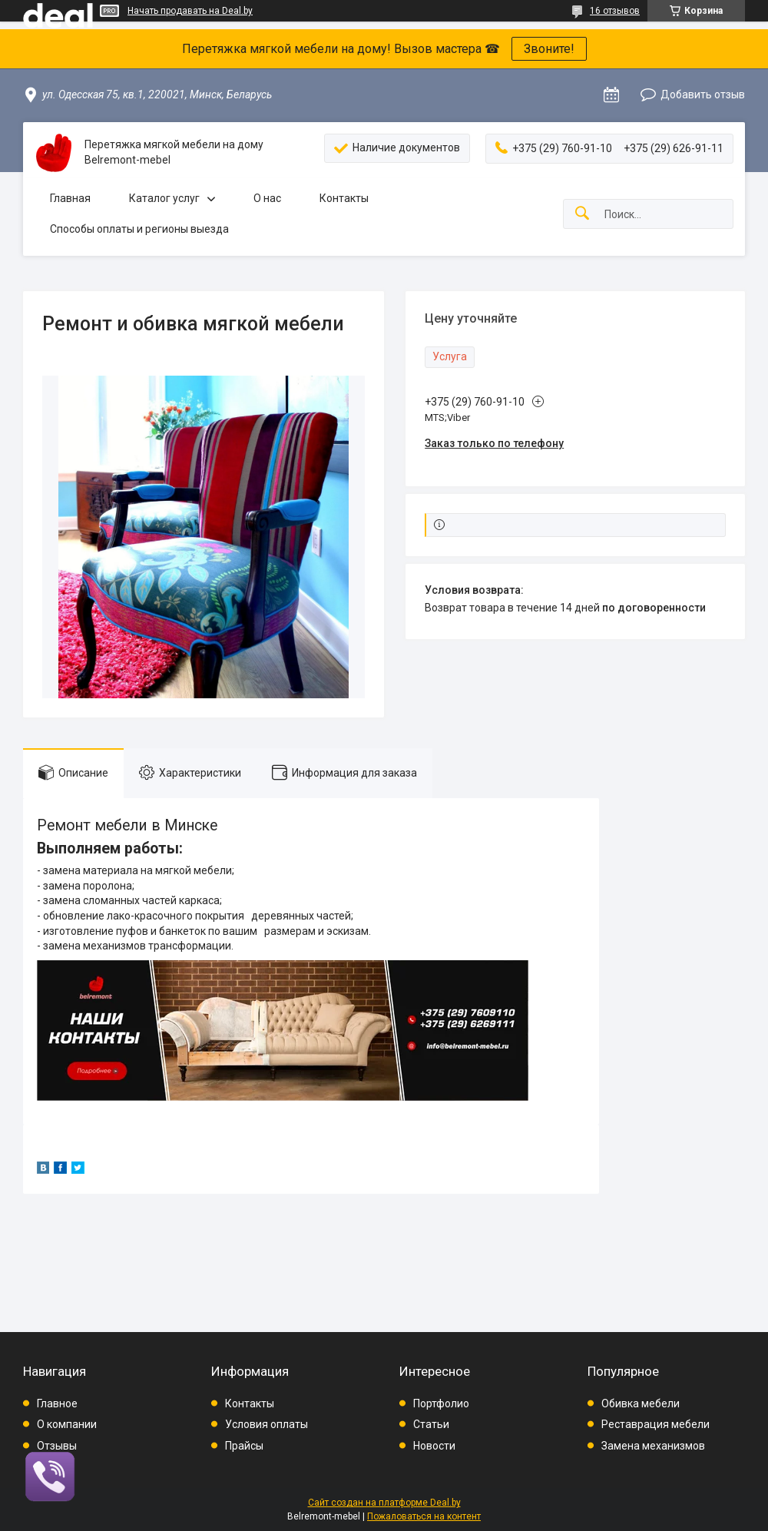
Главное (57, 1403)
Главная (70, 198)
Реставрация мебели (655, 1424)
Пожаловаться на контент (424, 1516)
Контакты (344, 198)
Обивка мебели (640, 1403)
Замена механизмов (653, 1446)
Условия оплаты (266, 1424)
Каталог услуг (164, 198)
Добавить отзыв (702, 94)
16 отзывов (615, 10)
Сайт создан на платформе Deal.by (384, 1502)
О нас (267, 198)
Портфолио (441, 1403)
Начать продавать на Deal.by (190, 10)
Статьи (431, 1424)
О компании (67, 1424)
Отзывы (57, 1446)
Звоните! (549, 48)
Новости (434, 1446)
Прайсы (244, 1446)
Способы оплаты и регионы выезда (139, 229)
